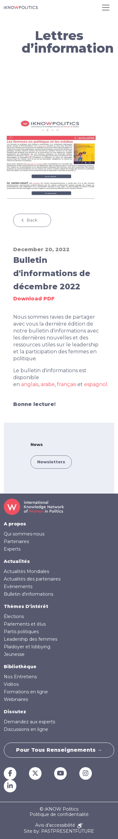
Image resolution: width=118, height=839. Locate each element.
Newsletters (51, 461)
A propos (15, 524)
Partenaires (16, 541)
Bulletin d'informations (28, 594)
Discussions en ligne (26, 729)
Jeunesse (14, 654)
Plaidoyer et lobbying (27, 647)
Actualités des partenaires (32, 579)
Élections (14, 616)
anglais (29, 384)
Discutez (15, 712)
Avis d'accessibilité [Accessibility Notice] (59, 826)
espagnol (95, 384)
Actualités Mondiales (26, 571)
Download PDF (34, 299)
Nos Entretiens (20, 677)
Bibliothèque (20, 666)
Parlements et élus (25, 624)
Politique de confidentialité (59, 814)
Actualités (17, 561)
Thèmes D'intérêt (26, 606)
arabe (48, 384)
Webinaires (16, 699)
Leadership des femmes (30, 639)
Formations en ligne (26, 692)
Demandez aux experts (29, 722)
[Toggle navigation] (105, 8)
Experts (12, 549)
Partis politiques (21, 631)
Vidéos (11, 684)
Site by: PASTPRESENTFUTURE (59, 831)
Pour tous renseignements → (59, 750)
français (66, 384)
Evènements (18, 586)
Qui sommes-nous (24, 534)
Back (32, 220)
